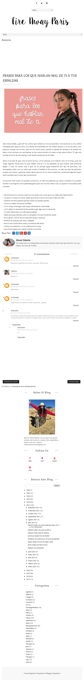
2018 (28, 576)
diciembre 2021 (33, 508)
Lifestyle (29, 631)
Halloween (29, 620)
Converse (29, 602)
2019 (28, 573)
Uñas (27, 662)
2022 (28, 502)
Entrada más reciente (11, 381)
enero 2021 (32, 566)
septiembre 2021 (34, 516)
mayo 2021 (32, 555)
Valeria (14, 271)
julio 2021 (31, 523)
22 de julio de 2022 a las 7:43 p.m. (28, 330)
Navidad (29, 639)
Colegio (28, 597)
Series (28, 654)
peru (27, 646)
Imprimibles (30, 628)
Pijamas (29, 649)
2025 (28, 493)
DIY (27, 605)
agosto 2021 (33, 520)
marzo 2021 (32, 561)
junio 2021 (32, 552)
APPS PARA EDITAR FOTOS (37, 545)
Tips (27, 659)
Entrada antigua (74, 381)
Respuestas (16, 325)
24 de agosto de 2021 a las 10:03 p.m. (22, 273)
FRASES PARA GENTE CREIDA (38, 533)
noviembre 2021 (34, 511)
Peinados (29, 644)
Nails (27, 636)
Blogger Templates (53, 673)
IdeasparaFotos (31, 626)
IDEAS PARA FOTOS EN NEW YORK (40, 542)
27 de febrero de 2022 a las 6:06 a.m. (22, 300)
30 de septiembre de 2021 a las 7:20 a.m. (23, 286)
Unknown (15, 258)
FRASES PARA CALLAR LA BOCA (39, 530)
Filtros (28, 613)
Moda (28, 633)
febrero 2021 (33, 564)
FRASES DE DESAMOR (36, 548)
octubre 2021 (33, 514)
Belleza (28, 594)
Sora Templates (38, 673)
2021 (28, 505)
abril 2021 (31, 558)
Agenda (28, 592)
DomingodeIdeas (32, 607)
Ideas (28, 623)
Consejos (29, 600)
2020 (28, 570)
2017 (28, 579)
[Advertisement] (42, 57)
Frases (18, 84)
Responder (76, 266)
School (28, 652)
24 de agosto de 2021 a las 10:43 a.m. (22, 260)
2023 (28, 499)
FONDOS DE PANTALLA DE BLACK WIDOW (43, 539)
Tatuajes (29, 657)
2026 (28, 490)
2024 (28, 496)
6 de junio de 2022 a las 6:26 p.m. (21, 313)
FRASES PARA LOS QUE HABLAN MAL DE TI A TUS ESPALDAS (43, 526)
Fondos (28, 615)
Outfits (28, 641)
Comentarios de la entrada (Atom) (23, 386)
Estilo (28, 610)
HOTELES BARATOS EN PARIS (38, 536)
